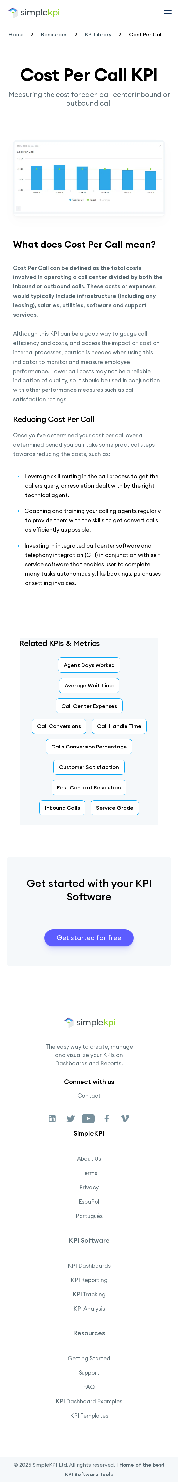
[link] (52, 1118)
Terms (89, 1173)
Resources (54, 34)
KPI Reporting (89, 1280)
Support (89, 1372)
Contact (89, 1095)
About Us (89, 1158)
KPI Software (89, 1240)
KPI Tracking (89, 1294)
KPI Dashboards (89, 1265)
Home (15, 34)
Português (89, 1216)
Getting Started (89, 1358)
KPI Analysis (89, 1308)
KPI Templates (89, 1415)
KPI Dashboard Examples (89, 1401)
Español (89, 1201)
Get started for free (89, 937)
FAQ (89, 1387)
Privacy (89, 1187)
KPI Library (98, 34)
